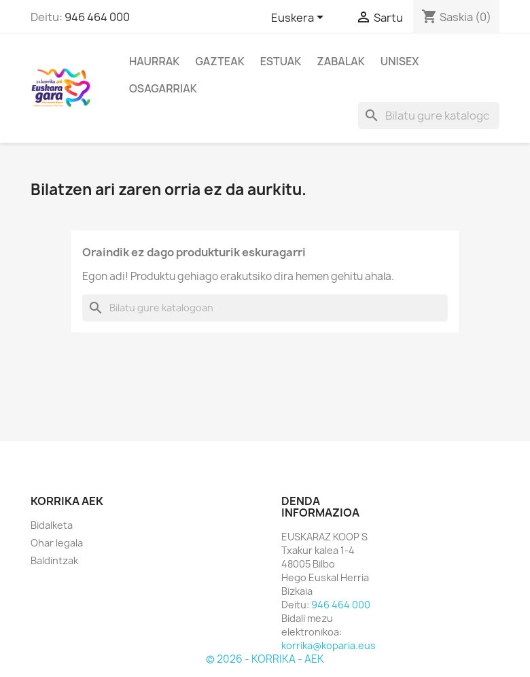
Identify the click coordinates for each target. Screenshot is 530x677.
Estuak (281, 61)
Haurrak (154, 61)
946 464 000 (97, 17)
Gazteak (219, 61)
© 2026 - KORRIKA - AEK (265, 659)
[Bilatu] (428, 115)
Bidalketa (52, 525)
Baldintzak (54, 560)
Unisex (400, 61)
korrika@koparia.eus (328, 645)
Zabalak (340, 61)
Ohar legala (57, 542)
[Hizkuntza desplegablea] (299, 18)
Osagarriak (163, 88)
